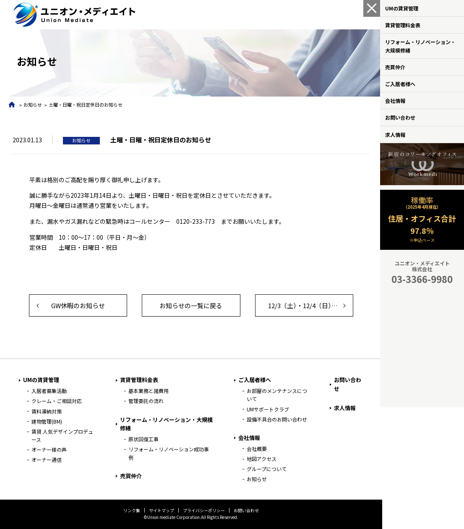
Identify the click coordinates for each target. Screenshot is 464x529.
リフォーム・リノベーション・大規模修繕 (420, 45)
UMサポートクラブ (266, 409)
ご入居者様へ (400, 83)
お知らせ (32, 104)
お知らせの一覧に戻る (190, 305)
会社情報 (395, 100)
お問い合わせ (400, 117)
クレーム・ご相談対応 (56, 400)
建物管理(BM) (46, 421)
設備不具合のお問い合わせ (275, 419)
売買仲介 (395, 67)
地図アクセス (260, 458)
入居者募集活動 (49, 390)
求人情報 (395, 134)
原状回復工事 (143, 439)
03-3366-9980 (422, 278)
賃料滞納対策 (46, 411)
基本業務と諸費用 (148, 390)
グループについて (265, 468)
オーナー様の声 (49, 449)
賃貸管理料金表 (402, 25)
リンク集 (131, 510)
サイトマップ (160, 510)
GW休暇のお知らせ (77, 305)
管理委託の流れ (145, 400)
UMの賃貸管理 (401, 8)
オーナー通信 (46, 459)
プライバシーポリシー (203, 510)
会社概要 (255, 448)
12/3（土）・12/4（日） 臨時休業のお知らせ (308, 305)
